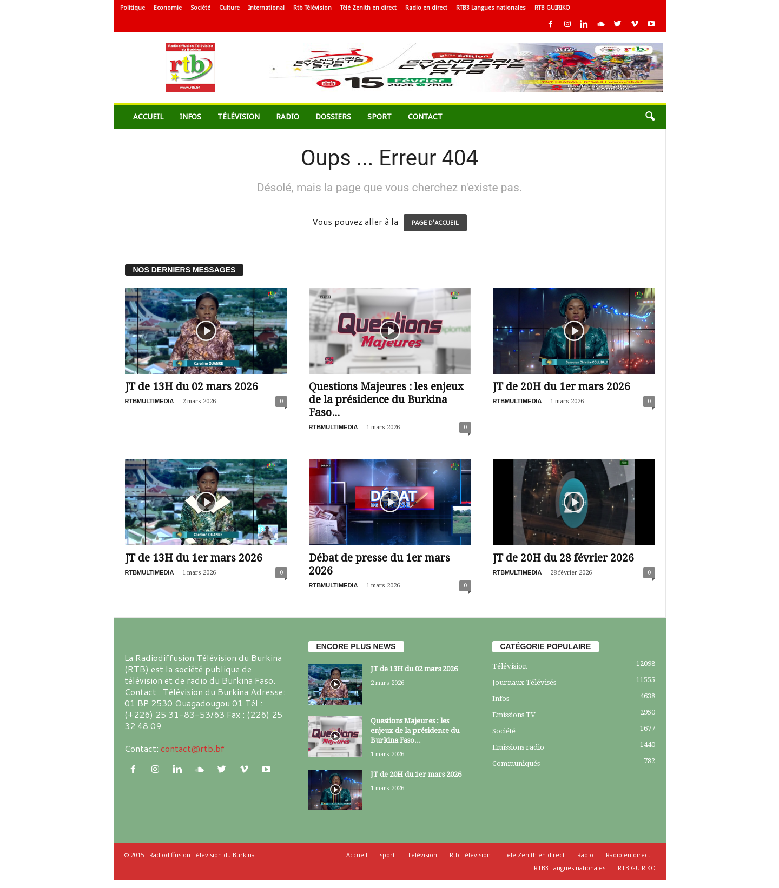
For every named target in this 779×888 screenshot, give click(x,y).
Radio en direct (426, 7)
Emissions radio (518, 747)
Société (200, 7)
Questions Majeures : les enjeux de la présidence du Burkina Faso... (386, 399)
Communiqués (516, 763)
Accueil (148, 116)
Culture (229, 7)
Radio (287, 116)
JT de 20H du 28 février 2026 (563, 558)
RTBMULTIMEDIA (149, 401)
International (266, 7)
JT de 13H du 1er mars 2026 (193, 558)
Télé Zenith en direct (368, 7)
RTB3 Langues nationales (491, 7)
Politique (132, 7)
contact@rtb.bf (193, 748)
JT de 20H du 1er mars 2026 (561, 386)
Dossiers (333, 116)
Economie (168, 7)
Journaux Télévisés (524, 682)
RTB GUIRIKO (552, 7)
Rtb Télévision (312, 7)
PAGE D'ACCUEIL (435, 222)
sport (379, 116)
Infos (190, 116)
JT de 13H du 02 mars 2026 (191, 386)
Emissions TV (514, 715)
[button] (650, 117)
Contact (425, 116)
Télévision (238, 116)
